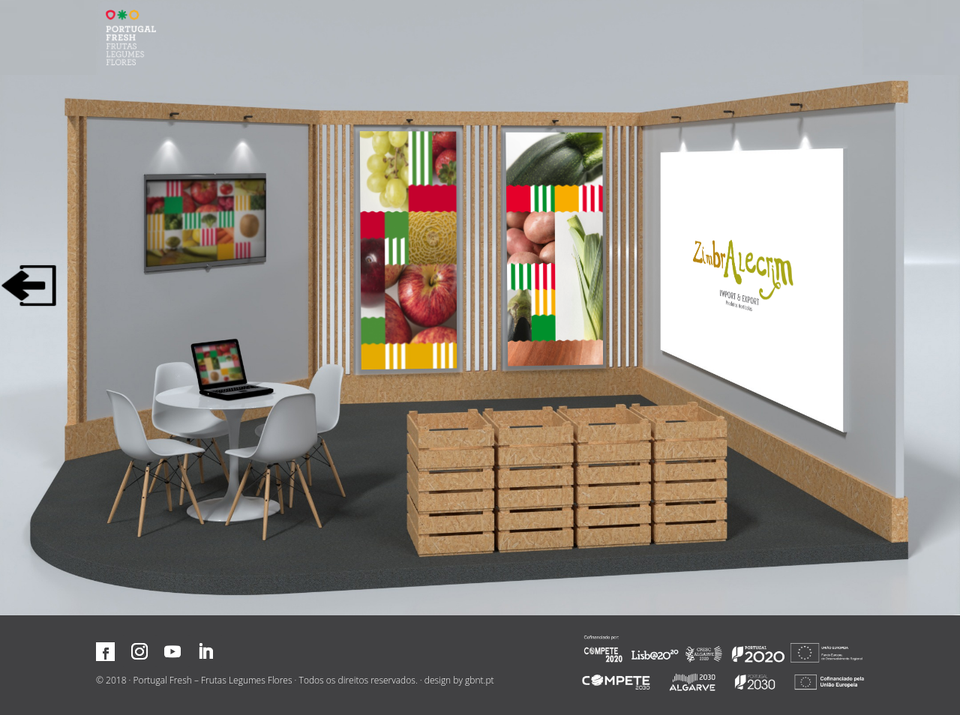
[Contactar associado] (230, 366)
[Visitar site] (740, 275)
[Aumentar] (409, 250)
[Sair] (29, 285)
